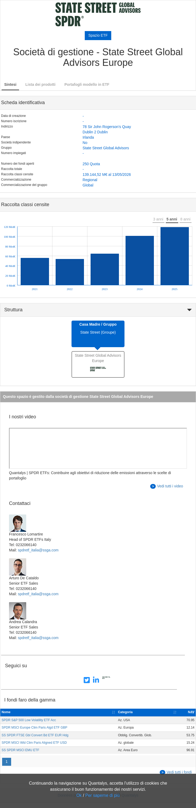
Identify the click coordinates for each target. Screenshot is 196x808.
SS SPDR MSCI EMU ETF (20, 750)
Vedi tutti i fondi (176, 772)
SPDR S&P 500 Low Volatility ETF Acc (29, 720)
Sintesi (10, 84)
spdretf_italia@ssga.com (38, 550)
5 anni (171, 219)
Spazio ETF (98, 35)
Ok (79, 795)
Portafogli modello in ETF (86, 84)
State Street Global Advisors (106, 148)
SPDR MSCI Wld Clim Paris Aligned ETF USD (34, 743)
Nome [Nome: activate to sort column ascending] (6, 712)
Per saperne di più (102, 795)
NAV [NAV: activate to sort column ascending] (191, 712)
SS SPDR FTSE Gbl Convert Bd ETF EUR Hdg (35, 735)
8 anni (185, 219)
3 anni (158, 219)
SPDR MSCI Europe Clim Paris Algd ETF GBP (34, 727)
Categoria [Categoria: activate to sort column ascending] (125, 712)
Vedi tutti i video (166, 486)
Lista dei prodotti (40, 84)
